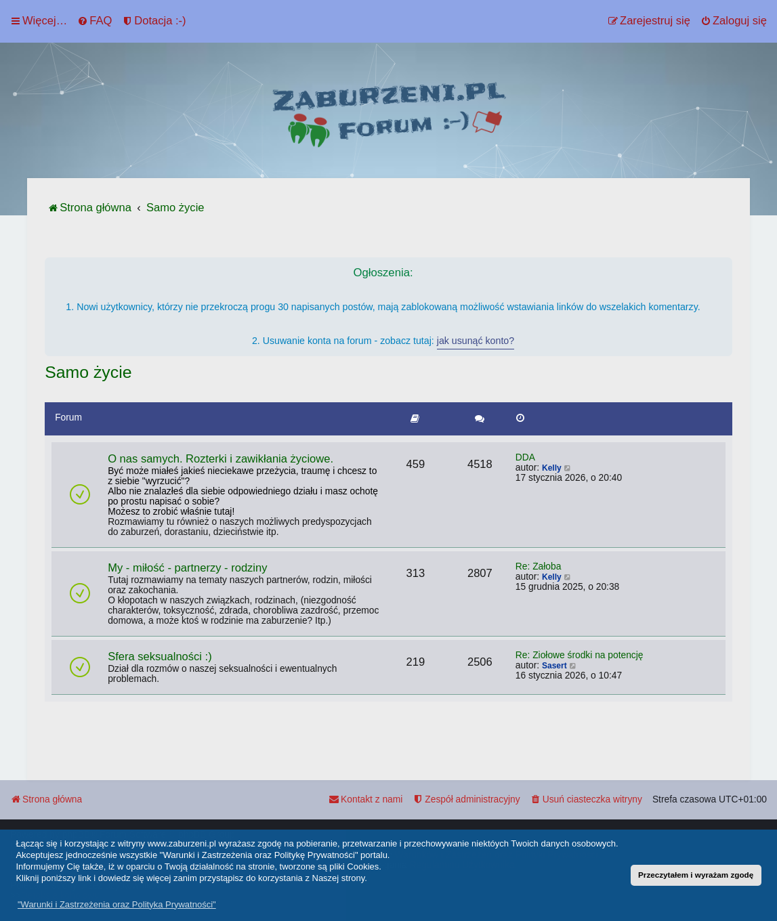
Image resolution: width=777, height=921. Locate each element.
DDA (525, 457)
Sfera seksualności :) (160, 656)
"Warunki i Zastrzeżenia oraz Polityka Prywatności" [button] (117, 904)
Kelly (552, 468)
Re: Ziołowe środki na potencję (580, 655)
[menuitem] (94, 21)
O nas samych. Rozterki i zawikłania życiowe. (220, 458)
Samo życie (88, 372)
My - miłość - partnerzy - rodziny (187, 567)
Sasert (554, 665)
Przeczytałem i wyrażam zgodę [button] (695, 874)
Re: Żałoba (539, 566)
